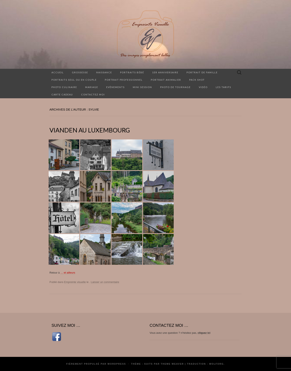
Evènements (115, 87)
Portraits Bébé (132, 72)
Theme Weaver (172, 364)
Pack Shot (197, 79)
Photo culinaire (64, 87)
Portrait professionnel (124, 79)
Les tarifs (223, 87)
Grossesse (80, 72)
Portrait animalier (166, 79)
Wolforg (216, 364)
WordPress (116, 364)
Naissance (104, 72)
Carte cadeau (62, 94)
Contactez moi (93, 94)
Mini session (142, 87)
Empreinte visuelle (75, 282)
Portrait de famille (202, 72)
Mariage (91, 87)
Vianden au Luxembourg (89, 130)
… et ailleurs (67, 272)
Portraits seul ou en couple (74, 79)
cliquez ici (204, 332)
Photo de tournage (175, 87)
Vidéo (203, 87)
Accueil (57, 72)
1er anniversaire (165, 72)
